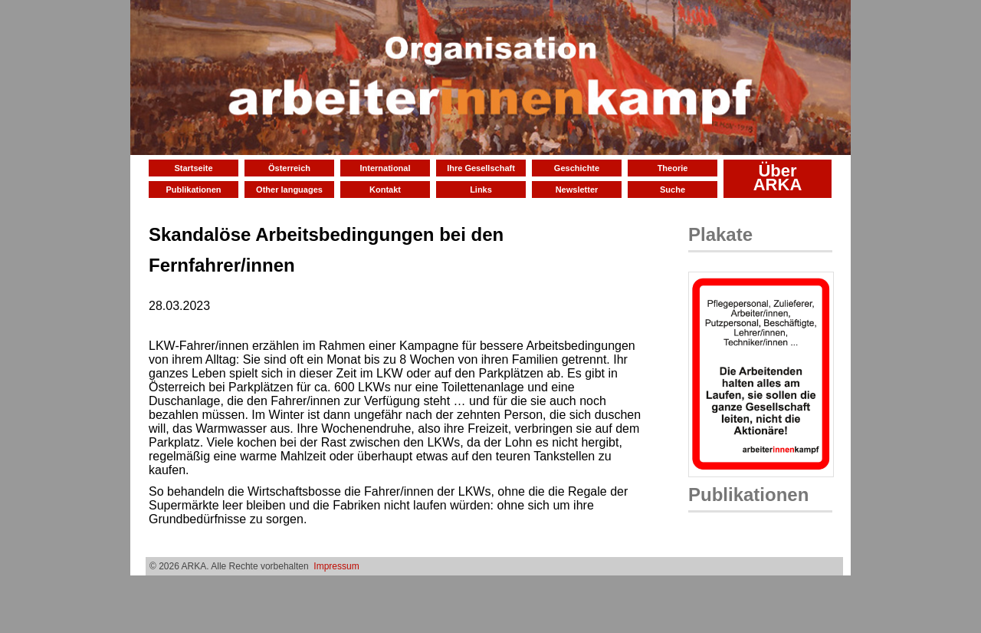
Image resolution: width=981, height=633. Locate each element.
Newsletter (577, 189)
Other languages (289, 189)
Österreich (289, 168)
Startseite (193, 168)
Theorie (673, 168)
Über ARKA (777, 177)
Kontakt (385, 189)
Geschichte (576, 168)
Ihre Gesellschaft (481, 168)
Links (481, 189)
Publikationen (193, 189)
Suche (672, 189)
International (384, 168)
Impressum (336, 566)
